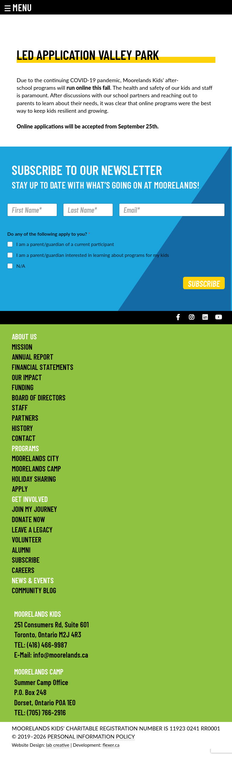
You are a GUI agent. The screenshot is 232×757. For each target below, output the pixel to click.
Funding (23, 387)
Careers (23, 570)
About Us (24, 336)
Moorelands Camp (36, 468)
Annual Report (32, 356)
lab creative (57, 745)
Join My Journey (34, 509)
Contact (24, 438)
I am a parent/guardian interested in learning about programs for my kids (92, 255)
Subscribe (204, 283)
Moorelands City (35, 458)
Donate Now (28, 519)
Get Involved (30, 499)
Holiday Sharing (34, 478)
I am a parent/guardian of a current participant (65, 244)
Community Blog (34, 590)
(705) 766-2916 (46, 712)
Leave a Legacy (32, 529)
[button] (22, 7)
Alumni (21, 549)
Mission (22, 346)
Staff (20, 407)
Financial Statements (42, 367)
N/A (20, 266)
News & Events (33, 580)
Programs (25, 448)
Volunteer (26, 539)
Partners (25, 417)
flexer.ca (111, 745)
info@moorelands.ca (60, 654)
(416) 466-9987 (47, 644)
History (22, 428)
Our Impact (27, 377)
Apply (20, 488)
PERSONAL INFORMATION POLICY (91, 736)
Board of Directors (39, 397)
